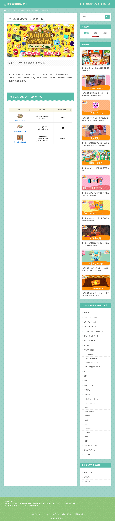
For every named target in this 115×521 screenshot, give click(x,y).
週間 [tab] (95, 33)
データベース (89, 455)
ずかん (86, 371)
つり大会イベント (90, 327)
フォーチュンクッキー (92, 336)
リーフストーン (90, 403)
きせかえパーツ (89, 450)
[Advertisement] (40, 168)
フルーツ (88, 428)
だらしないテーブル (20, 128)
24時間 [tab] (86, 33)
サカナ (87, 416)
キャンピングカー (90, 445)
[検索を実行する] (107, 17)
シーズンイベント (90, 317)
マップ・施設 (89, 350)
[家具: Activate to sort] (20, 110)
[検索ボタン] (108, 4)
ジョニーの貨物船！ (91, 358)
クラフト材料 (89, 412)
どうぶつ (87, 345)
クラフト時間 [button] (62, 110)
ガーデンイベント (90, 322)
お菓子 (87, 433)
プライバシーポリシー (65, 514)
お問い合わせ (79, 514)
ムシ (86, 420)
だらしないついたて (20, 138)
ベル (86, 407)
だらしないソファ (20, 117)
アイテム (87, 395)
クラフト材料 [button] (41, 110)
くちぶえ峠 (89, 354)
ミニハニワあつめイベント (93, 331)
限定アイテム (89, 385)
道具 (86, 441)
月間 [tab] (105, 33)
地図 (86, 437)
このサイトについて (38, 514)
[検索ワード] (96, 17)
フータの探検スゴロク (92, 367)
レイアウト (88, 313)
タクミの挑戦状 (89, 341)
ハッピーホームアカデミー (94, 363)
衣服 (85, 381)
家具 (85, 376)
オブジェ (87, 390)
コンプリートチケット (92, 399)
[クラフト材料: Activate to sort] (42, 110)
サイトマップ (51, 514)
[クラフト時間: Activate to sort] (62, 110)
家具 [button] (19, 110)
